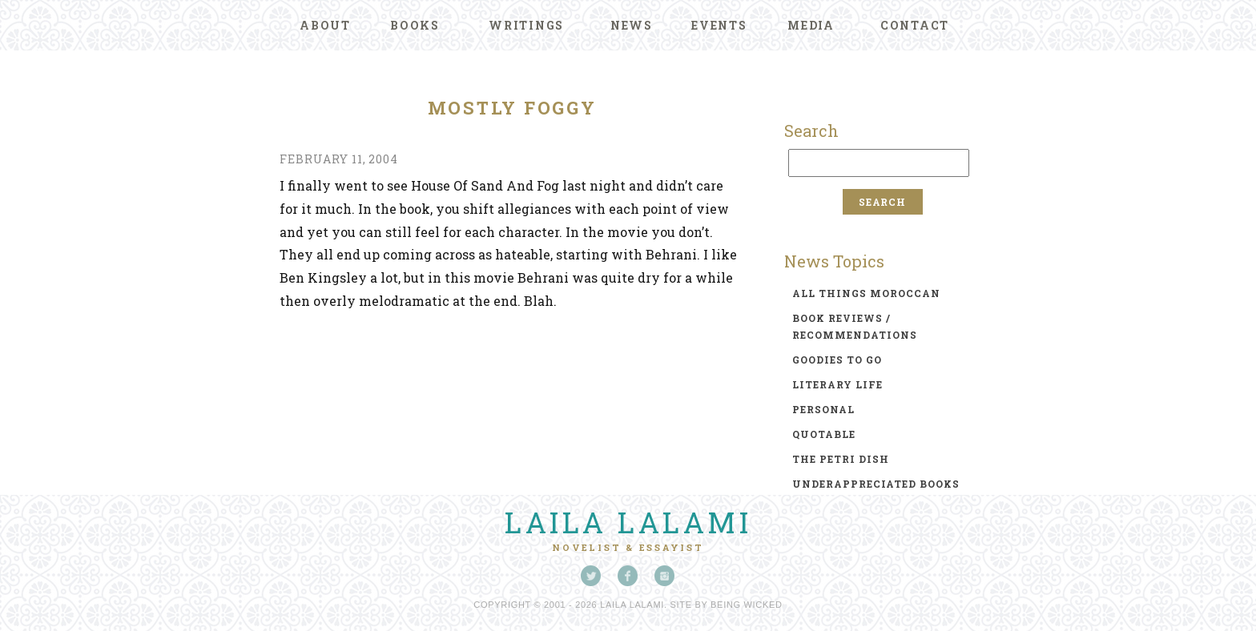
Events (719, 25)
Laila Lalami (628, 522)
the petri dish (840, 458)
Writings (526, 25)
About (325, 25)
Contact (914, 25)
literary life (837, 384)
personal (823, 409)
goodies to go (837, 359)
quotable (823, 434)
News (631, 25)
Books (415, 25)
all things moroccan (866, 293)
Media (811, 25)
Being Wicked (747, 604)
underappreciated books (876, 483)
